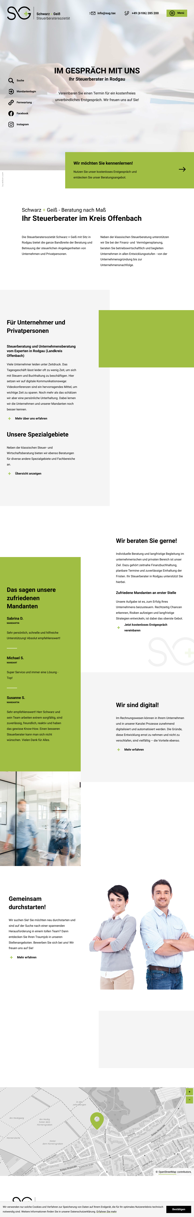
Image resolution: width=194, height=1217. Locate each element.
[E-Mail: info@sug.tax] (102, 13)
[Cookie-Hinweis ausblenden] (178, 1209)
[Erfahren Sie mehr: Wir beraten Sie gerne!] (151, 627)
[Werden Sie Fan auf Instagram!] (22, 124)
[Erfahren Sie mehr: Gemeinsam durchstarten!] (24, 957)
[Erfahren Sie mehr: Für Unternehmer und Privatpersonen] (29, 418)
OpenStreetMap (167, 1172)
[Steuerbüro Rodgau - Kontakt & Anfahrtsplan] (39, 13)
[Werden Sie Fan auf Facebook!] (22, 113)
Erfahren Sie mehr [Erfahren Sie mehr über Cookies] (106, 1211)
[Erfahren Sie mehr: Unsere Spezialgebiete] (26, 473)
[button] (141, 13)
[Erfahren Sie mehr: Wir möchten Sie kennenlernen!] (129, 170)
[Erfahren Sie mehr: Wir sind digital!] (132, 749)
